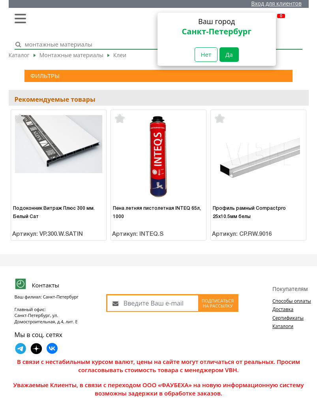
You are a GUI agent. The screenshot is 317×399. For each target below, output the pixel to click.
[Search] (150, 44)
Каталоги (282, 326)
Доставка (282, 309)
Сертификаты (288, 318)
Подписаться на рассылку (218, 303)
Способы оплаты (291, 301)
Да (229, 54)
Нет (206, 54)
